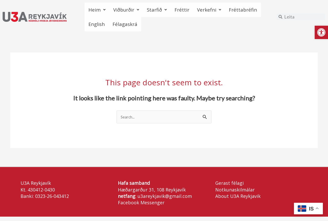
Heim (98, 10)
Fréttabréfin (105, 27)
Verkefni (226, 10)
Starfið (167, 10)
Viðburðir (131, 10)
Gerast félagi (229, 188)
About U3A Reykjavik (238, 200)
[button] (321, 32)
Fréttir (195, 10)
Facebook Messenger (141, 207)
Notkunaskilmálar (235, 194)
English (140, 27)
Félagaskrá (174, 27)
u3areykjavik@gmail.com (165, 200)
